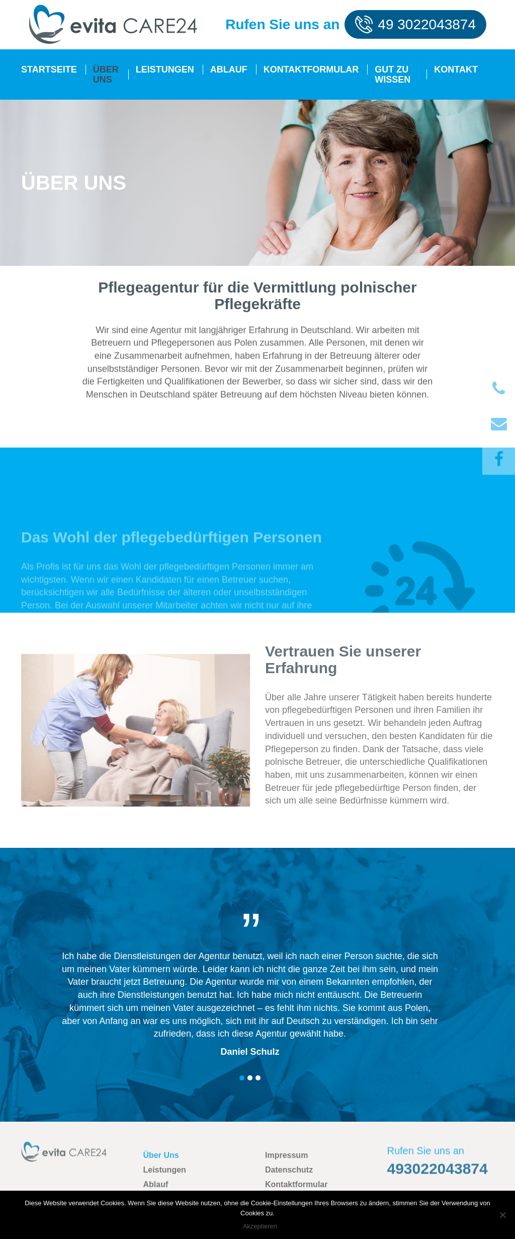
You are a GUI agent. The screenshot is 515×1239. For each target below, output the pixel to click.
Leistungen (165, 69)
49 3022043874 (427, 24)
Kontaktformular (311, 69)
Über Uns (106, 74)
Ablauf (228, 69)
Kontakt (456, 69)
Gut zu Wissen (392, 74)
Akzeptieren (260, 1226)
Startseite (49, 69)
